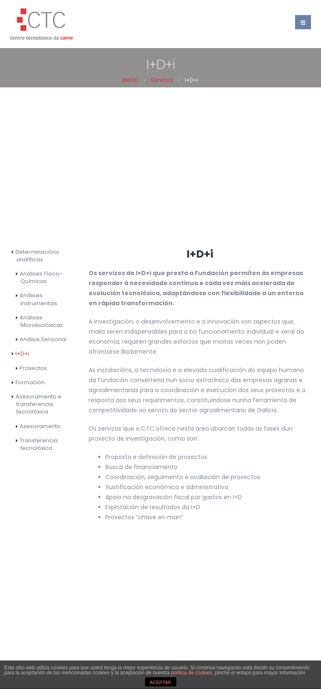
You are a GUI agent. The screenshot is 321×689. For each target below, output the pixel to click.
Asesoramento (40, 426)
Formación (30, 382)
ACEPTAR (160, 682)
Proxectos (33, 368)
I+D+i (22, 353)
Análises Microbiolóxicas (41, 321)
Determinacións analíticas (37, 255)
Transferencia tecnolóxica (39, 444)
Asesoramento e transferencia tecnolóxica (38, 404)
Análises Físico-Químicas (41, 277)
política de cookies (191, 673)
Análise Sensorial (43, 339)
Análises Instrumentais (38, 299)
